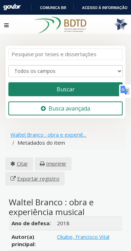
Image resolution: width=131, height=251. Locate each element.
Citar (19, 157)
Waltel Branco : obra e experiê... (47, 128)
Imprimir (49, 157)
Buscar (65, 82)
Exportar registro (93, 157)
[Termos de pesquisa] (65, 48)
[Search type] (65, 65)
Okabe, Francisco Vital (83, 215)
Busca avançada (65, 102)
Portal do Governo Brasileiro (52, 7)
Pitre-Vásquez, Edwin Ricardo (82, 239)
